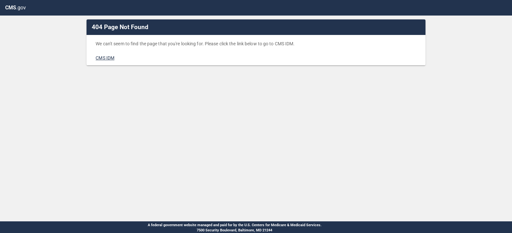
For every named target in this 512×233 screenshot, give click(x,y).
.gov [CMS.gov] (15, 8)
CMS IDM (105, 58)
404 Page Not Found (120, 27)
